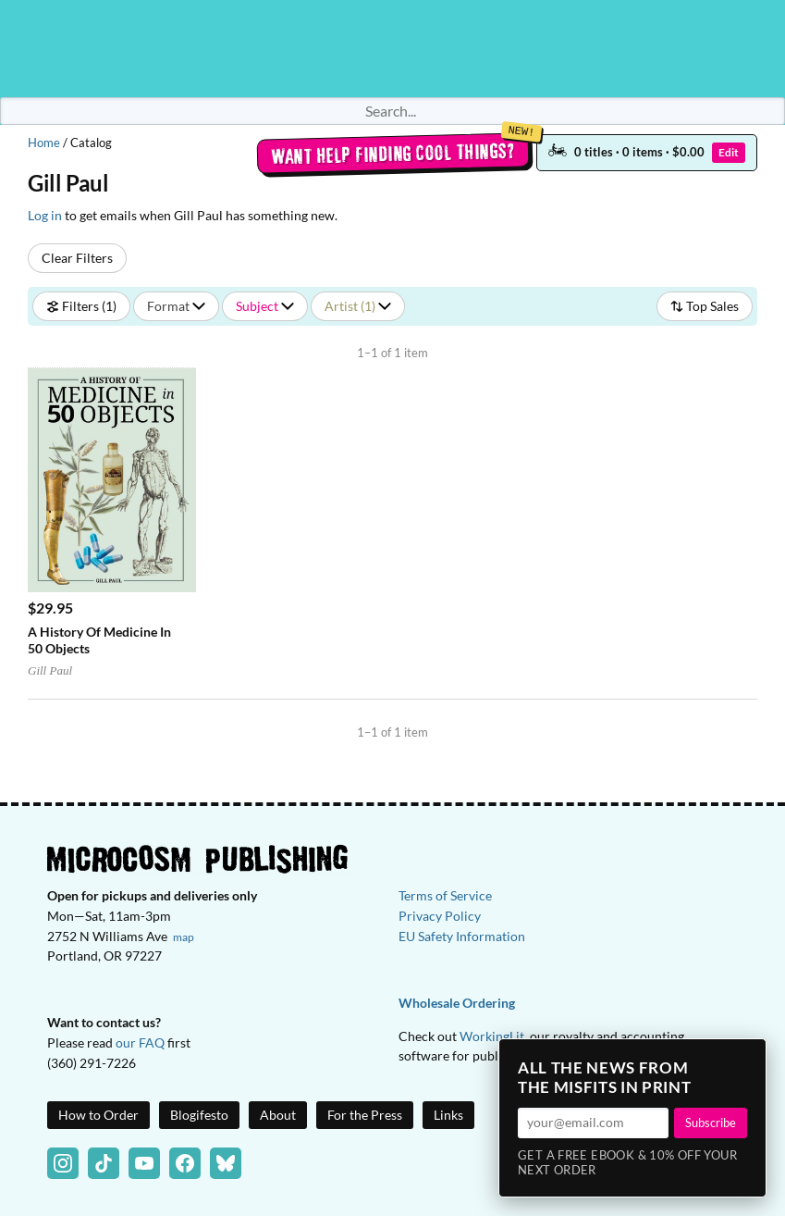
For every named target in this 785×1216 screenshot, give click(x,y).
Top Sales (704, 306)
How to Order (98, 1115)
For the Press (364, 1115)
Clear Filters (77, 258)
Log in (45, 215)
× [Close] (746, 1058)
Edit (728, 152)
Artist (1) (358, 306)
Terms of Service (445, 895)
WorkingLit (492, 1036)
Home (44, 142)
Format (176, 306)
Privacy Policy (440, 916)
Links (448, 1115)
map (183, 937)
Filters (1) (81, 306)
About (278, 1115)
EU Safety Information (462, 936)
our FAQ (140, 1042)
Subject (265, 306)
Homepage (393, 48)
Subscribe (710, 1122)
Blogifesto (199, 1115)
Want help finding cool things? (392, 153)
